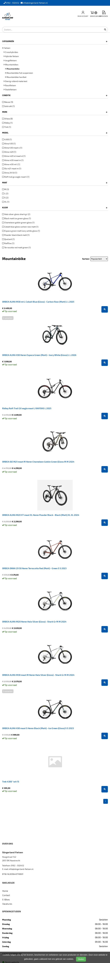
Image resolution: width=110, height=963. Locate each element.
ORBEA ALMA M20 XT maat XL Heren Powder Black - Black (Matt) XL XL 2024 (40, 515)
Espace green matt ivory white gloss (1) (21, 231)
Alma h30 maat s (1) (12, 147)
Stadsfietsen (10, 89)
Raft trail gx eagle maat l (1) (15, 177)
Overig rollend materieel (15, 81)
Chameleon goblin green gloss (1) (18, 222)
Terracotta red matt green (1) (16, 247)
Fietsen (6, 48)
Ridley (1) (7, 123)
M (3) (5, 189)
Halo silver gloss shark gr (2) (16, 214)
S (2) (5, 197)
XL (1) (5, 202)
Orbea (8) (7, 118)
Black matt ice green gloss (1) (16, 218)
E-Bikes (6, 899)
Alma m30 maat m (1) (12, 160)
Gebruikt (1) (8, 106)
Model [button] (54, 132)
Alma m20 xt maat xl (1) (13, 156)
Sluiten (81, 959)
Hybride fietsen (11, 56)
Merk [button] (54, 112)
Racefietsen (10, 85)
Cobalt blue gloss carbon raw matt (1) (20, 226)
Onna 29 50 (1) (9, 172)
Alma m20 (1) (9, 152)
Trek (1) (6, 127)
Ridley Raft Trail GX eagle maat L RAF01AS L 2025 (26, 408)
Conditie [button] (54, 95)
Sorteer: (86, 259)
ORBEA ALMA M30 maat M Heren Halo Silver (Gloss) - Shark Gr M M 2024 (38, 675)
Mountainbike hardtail (15, 77)
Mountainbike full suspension (19, 73)
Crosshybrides (11, 52)
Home (5, 891)
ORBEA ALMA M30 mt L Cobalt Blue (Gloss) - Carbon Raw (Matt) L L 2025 (38, 301)
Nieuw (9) (7, 102)
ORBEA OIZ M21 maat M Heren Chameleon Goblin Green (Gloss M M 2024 (38, 461)
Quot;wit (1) (8, 239)
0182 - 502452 (17, 865)
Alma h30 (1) (9, 143)
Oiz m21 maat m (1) (11, 168)
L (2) (5, 193)
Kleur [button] (54, 207)
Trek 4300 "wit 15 (10, 781)
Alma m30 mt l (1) (11, 164)
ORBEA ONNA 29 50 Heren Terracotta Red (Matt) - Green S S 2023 (34, 568)
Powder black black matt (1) (16, 235)
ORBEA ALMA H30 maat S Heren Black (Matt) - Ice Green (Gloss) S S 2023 (38, 728)
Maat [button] (54, 182)
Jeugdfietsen (10, 60)
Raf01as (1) (8, 243)
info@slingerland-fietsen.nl (21, 869)
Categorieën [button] (54, 41)
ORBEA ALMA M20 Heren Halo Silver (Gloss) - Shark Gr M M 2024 (34, 621)
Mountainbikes (11, 64)
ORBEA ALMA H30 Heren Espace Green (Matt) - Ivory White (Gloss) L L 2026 (39, 355)
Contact (6, 895)
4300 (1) (7, 139)
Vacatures (7, 904)
